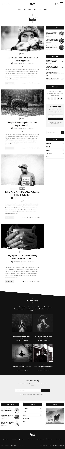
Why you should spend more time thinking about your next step (52, 74)
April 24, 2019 (23, 64)
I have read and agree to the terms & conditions (55, 123)
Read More (10, 83)
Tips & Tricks (49, 154)
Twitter (23, 439)
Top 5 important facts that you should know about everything (52, 47)
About (25, 9)
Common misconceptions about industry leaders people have (51, 62)
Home (19, 9)
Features (29, 9)
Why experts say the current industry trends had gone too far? (22, 257)
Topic (47, 157)
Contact (45, 9)
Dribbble (60, 439)
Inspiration (48, 144)
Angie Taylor (16, 64)
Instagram (50, 439)
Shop (40, 9)
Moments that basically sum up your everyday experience (52, 79)
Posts (35, 9)
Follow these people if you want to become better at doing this (22, 194)
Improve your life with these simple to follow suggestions (22, 59)
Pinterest (32, 439)
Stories (22, 54)
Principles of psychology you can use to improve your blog (22, 124)
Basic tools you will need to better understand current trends (51, 34)
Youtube (41, 439)
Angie (32, 4)
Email (6, 439)
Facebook (14, 439)
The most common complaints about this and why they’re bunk (52, 40)
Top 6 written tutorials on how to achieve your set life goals (52, 68)
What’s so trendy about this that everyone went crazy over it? (22, 367)
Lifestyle (48, 147)
